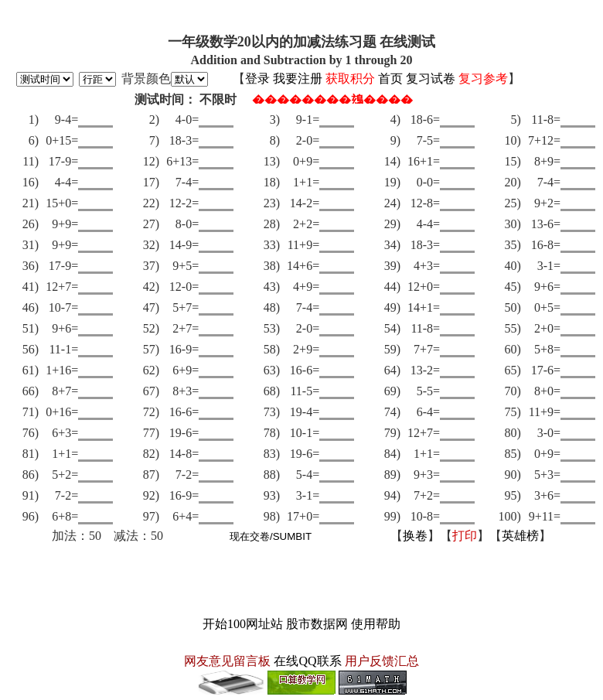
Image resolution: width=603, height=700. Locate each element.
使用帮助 (375, 623)
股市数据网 (317, 623)
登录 (257, 78)
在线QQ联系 (307, 661)
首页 (390, 78)
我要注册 (297, 78)
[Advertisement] (301, 580)
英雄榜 (520, 535)
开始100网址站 (243, 623)
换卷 (415, 535)
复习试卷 (430, 78)
